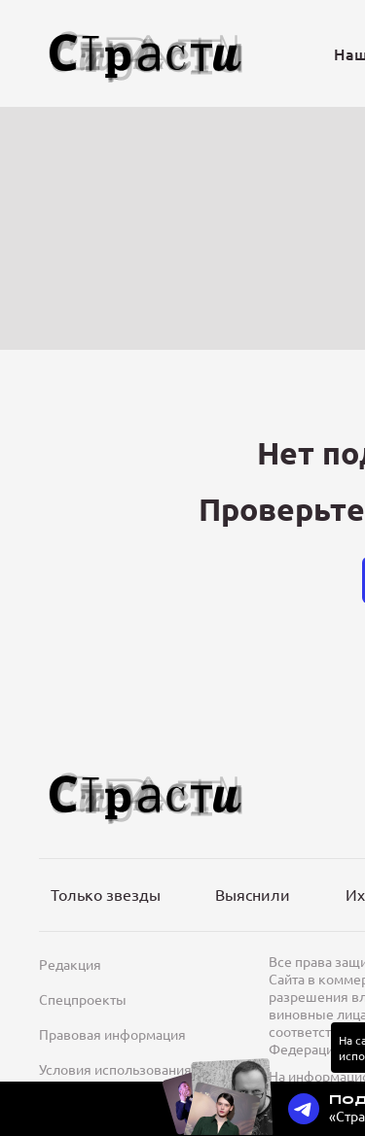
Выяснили (252, 894)
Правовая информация (112, 1034)
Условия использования (115, 1069)
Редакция (70, 964)
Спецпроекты (83, 999)
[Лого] (146, 53)
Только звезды (106, 894)
